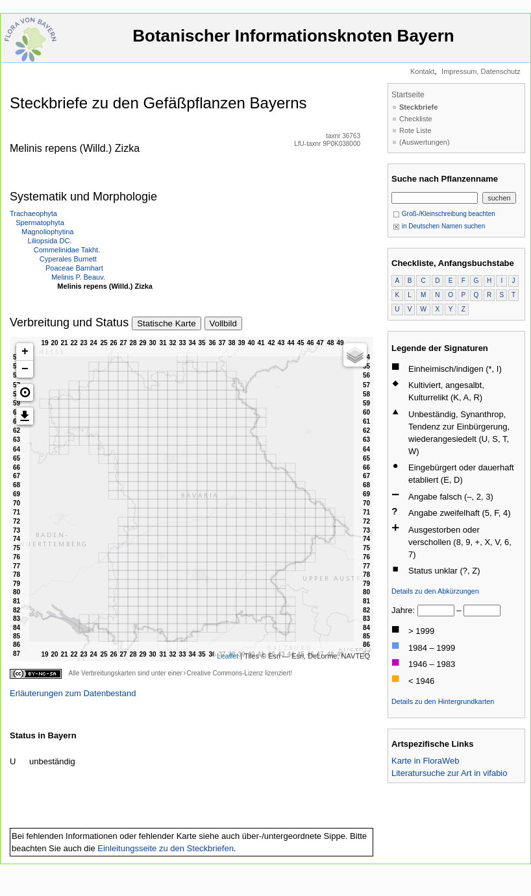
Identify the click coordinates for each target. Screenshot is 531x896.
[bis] (481, 610)
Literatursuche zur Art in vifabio (449, 773)
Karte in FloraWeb (425, 761)
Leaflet (227, 656)
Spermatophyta (40, 222)
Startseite (408, 94)
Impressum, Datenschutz (481, 71)
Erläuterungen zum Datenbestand (73, 693)
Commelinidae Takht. (67, 250)
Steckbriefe (418, 107)
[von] (435, 610)
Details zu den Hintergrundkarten (442, 701)
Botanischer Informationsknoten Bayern (293, 42)
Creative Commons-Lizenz (224, 673)
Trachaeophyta (33, 213)
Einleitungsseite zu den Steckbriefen (165, 848)
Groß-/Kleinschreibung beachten (444, 213)
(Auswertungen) (424, 142)
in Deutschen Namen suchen (439, 226)
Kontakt (422, 71)
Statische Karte (166, 323)
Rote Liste (415, 130)
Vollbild (223, 323)
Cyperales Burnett (68, 259)
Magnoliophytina (47, 232)
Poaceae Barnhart (74, 268)
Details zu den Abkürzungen (435, 591)
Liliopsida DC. (50, 241)
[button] (24, 392)
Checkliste (415, 119)
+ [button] (25, 351)
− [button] (25, 369)
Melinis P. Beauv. (78, 277)
